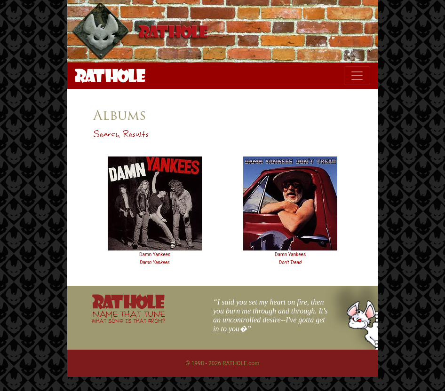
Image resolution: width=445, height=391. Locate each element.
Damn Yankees (154, 254)
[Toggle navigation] (357, 75)
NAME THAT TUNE (128, 316)
